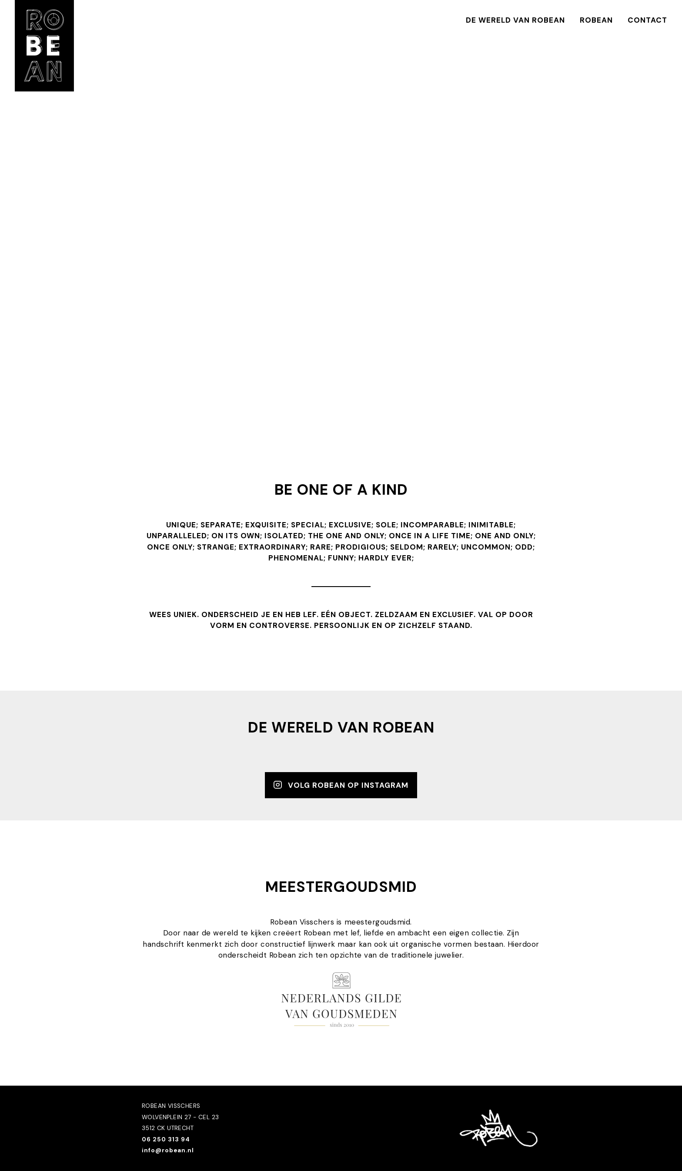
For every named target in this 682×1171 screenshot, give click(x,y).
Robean (596, 20)
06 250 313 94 (166, 1139)
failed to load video (341, 232)
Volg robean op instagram (341, 785)
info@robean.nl (168, 1150)
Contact (647, 20)
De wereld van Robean (515, 20)
